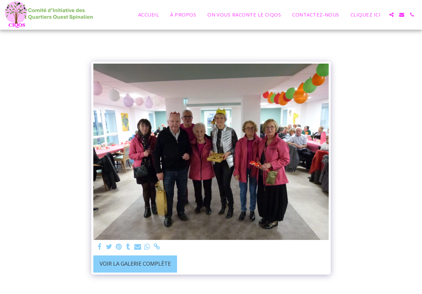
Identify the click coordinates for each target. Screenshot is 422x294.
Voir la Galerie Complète (135, 263)
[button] (391, 14)
